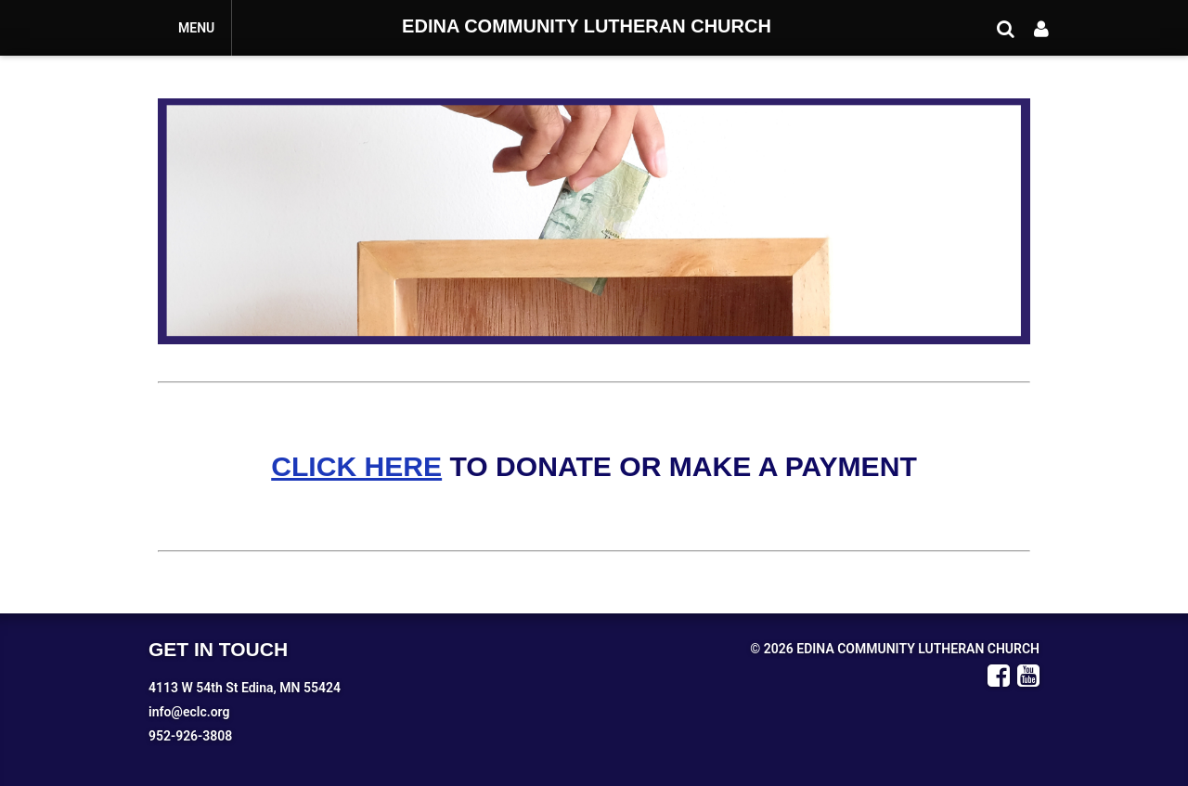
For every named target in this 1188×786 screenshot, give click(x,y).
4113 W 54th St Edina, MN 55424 (244, 687)
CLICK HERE (356, 466)
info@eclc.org (188, 711)
